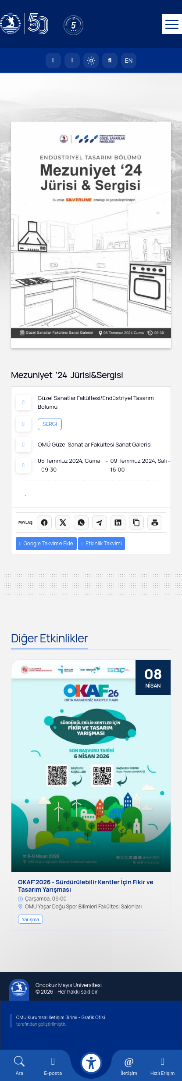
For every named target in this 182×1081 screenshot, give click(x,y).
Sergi (50, 424)
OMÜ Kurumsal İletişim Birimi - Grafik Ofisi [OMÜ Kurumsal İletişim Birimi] (60, 1017)
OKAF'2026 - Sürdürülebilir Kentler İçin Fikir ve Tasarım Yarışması (85, 886)
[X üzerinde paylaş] (62, 522)
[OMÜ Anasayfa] (53, 60)
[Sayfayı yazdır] (154, 522)
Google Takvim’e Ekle (46, 543)
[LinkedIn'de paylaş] (118, 522)
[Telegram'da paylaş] (99, 522)
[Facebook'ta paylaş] (44, 522)
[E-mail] (53, 1066)
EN (129, 60)
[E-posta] (72, 60)
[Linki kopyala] (136, 522)
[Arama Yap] (110, 60)
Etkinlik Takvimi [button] (102, 543)
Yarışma (30, 919)
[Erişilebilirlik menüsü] (91, 1063)
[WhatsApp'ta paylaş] (81, 522)
